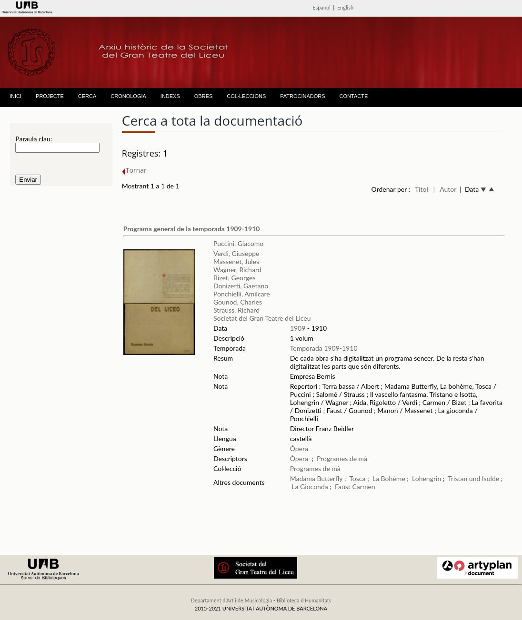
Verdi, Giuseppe (236, 253)
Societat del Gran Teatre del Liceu (262, 318)
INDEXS (170, 96)
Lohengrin (426, 478)
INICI (15, 96)
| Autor (444, 189)
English (345, 7)
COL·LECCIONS (246, 96)
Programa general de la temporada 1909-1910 (191, 229)
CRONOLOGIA (128, 96)
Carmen (363, 486)
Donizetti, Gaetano (240, 286)
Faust (343, 486)
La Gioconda (309, 486)
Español (321, 7)
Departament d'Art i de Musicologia (231, 600)
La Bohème (388, 478)
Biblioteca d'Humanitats (304, 600)
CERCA (87, 96)
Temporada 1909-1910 (324, 348)
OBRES (203, 96)
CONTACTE (354, 96)
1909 (297, 328)
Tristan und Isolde (473, 478)
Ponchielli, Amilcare (241, 294)
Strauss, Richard (236, 310)
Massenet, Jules (236, 261)
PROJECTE (50, 96)
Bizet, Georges (234, 278)
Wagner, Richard (237, 270)
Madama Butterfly (316, 478)
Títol (421, 189)
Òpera (299, 448)
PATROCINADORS (302, 96)
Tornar (134, 170)
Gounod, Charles (237, 302)
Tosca (357, 478)
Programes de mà (342, 458)
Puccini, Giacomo (238, 243)
